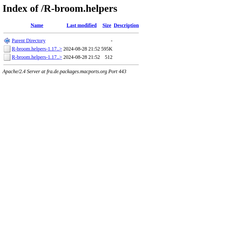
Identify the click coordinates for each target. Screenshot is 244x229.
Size (106, 25)
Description (126, 25)
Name (36, 25)
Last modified (82, 25)
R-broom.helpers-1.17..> (37, 49)
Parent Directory (28, 40)
